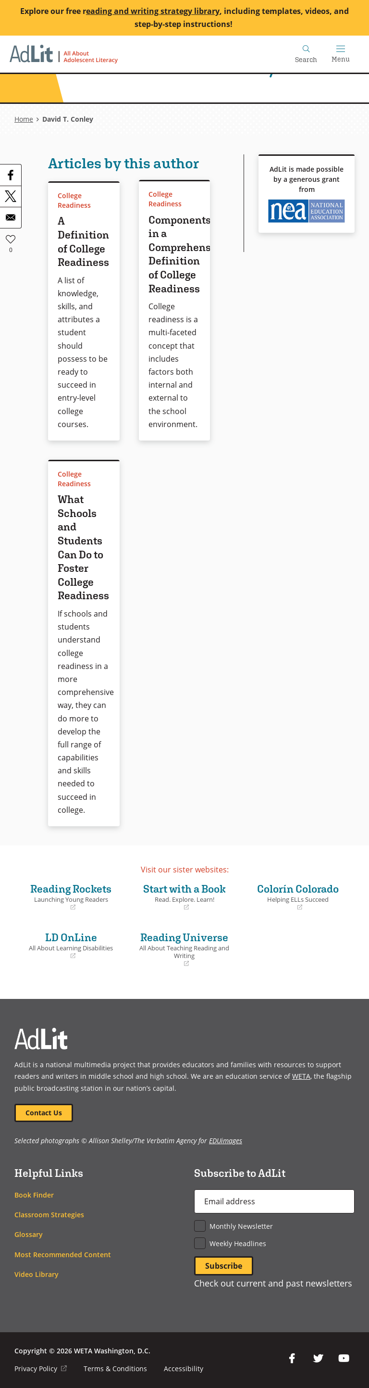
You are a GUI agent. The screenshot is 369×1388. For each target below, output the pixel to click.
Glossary (28, 1234)
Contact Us (43, 1112)
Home (23, 119)
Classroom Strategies (49, 1214)
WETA (301, 1076)
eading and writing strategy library (153, 11)
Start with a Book (184, 897)
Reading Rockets (71, 897)
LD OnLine (71, 945)
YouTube (344, 1358)
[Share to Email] (10, 217)
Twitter (318, 1358)
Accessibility (183, 1368)
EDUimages (225, 1141)
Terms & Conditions (115, 1368)
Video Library (36, 1274)
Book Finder (34, 1194)
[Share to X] (10, 196)
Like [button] (10, 239)
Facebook (292, 1358)
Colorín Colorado (298, 897)
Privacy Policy (40, 1368)
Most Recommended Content (62, 1254)
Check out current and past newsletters (273, 1283)
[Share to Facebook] (10, 175)
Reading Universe (184, 949)
